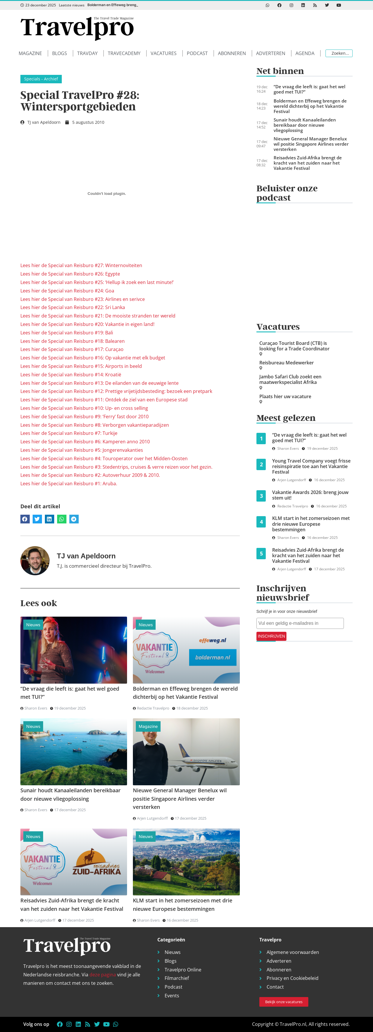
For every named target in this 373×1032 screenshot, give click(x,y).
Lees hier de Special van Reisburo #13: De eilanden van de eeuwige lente (99, 383)
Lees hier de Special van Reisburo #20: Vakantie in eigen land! (87, 324)
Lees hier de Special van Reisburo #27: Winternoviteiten (81, 265)
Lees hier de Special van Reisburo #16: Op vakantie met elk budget (92, 357)
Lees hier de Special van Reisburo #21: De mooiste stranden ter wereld (97, 316)
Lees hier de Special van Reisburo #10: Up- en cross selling (84, 408)
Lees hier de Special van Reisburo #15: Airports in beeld (81, 366)
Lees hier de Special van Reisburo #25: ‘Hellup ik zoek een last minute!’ (97, 282)
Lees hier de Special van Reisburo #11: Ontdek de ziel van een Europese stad (104, 399)
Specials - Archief (41, 79)
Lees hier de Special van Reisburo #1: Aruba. (68, 483)
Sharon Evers (35, 708)
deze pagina (102, 974)
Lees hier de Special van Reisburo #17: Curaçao (72, 349)
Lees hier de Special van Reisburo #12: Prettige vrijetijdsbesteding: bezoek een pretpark (116, 391)
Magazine (148, 726)
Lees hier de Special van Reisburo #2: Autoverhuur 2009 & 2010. (90, 475)
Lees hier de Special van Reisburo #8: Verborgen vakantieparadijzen (94, 425)
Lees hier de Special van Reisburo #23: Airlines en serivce (82, 299)
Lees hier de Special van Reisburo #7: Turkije (68, 433)
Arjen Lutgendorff (152, 818)
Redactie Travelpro (153, 708)
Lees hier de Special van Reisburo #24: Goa (67, 290)
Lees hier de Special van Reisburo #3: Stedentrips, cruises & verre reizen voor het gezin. (116, 467)
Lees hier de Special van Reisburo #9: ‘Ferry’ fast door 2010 (84, 416)
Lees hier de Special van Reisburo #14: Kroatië (70, 374)
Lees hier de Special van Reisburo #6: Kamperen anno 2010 (85, 441)
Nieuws (33, 624)
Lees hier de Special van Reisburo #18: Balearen (72, 341)
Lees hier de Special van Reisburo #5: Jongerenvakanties (81, 450)
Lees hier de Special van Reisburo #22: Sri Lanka (72, 307)
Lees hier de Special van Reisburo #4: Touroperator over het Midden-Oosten (104, 458)
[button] (33, 53)
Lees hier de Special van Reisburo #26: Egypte (70, 274)
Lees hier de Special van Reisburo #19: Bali (66, 332)
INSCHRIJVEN (271, 636)
